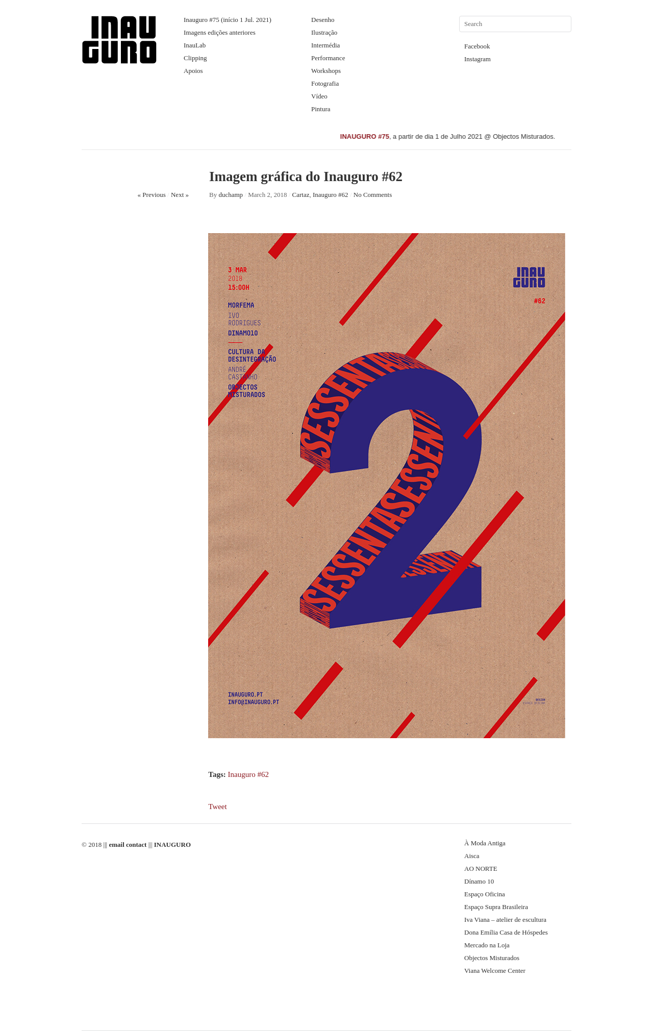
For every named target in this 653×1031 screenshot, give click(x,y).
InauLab (195, 45)
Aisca (472, 856)
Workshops (326, 70)
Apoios (193, 70)
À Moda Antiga (485, 843)
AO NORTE (480, 868)
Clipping (195, 58)
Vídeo (319, 96)
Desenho (323, 19)
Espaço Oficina (484, 894)
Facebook (477, 46)
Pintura (321, 109)
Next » (180, 194)
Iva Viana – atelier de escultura (505, 919)
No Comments (373, 194)
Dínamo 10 (479, 881)
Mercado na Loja (487, 945)
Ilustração (324, 32)
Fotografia (325, 83)
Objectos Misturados (491, 958)
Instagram (477, 59)
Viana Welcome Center (494, 970)
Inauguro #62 (330, 194)
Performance (328, 58)
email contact (127, 844)
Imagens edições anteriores (220, 32)
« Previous (152, 194)
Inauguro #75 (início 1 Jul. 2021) (227, 19)
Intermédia (325, 45)
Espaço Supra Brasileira (496, 907)
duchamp (230, 194)
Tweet (217, 806)
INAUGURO (172, 844)
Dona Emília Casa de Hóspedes (506, 932)
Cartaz (301, 194)
